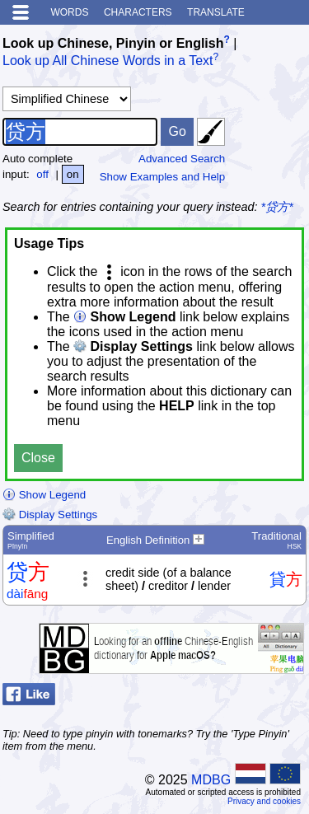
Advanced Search (181, 158)
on (73, 174)
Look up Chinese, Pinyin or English (112, 43)
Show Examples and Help (163, 177)
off (42, 174)
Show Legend (44, 495)
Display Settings (49, 514)
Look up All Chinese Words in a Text (107, 61)
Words (69, 12)
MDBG (211, 780)
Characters (138, 12)
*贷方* (277, 206)
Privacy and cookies (264, 801)
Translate (216, 12)
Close (38, 458)
